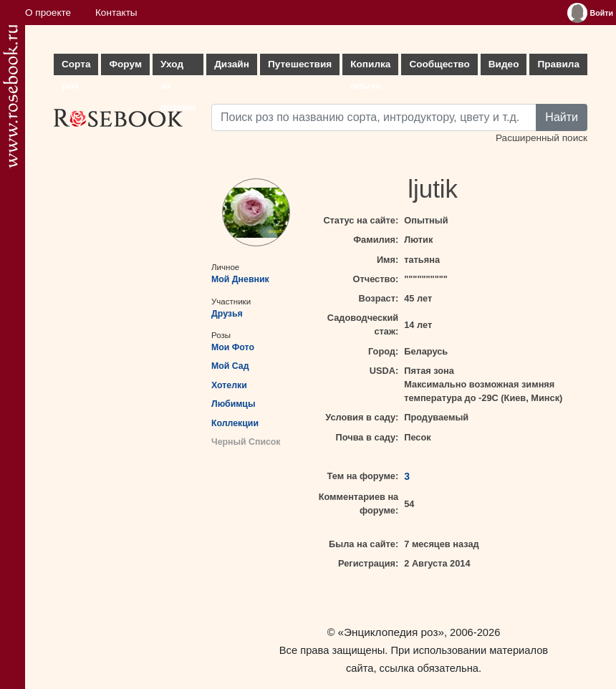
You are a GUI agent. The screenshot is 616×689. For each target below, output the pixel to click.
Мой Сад (230, 366)
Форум (125, 64)
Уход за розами (178, 67)
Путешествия (300, 64)
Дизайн (231, 64)
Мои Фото (232, 347)
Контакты (116, 12)
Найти (561, 117)
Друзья (227, 314)
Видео (504, 64)
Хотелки (229, 385)
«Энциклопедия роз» (391, 632)
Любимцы (233, 404)
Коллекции (235, 423)
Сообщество (439, 64)
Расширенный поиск (541, 137)
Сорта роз (76, 67)
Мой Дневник (240, 279)
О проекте (48, 12)
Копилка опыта (370, 67)
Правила (558, 64)
